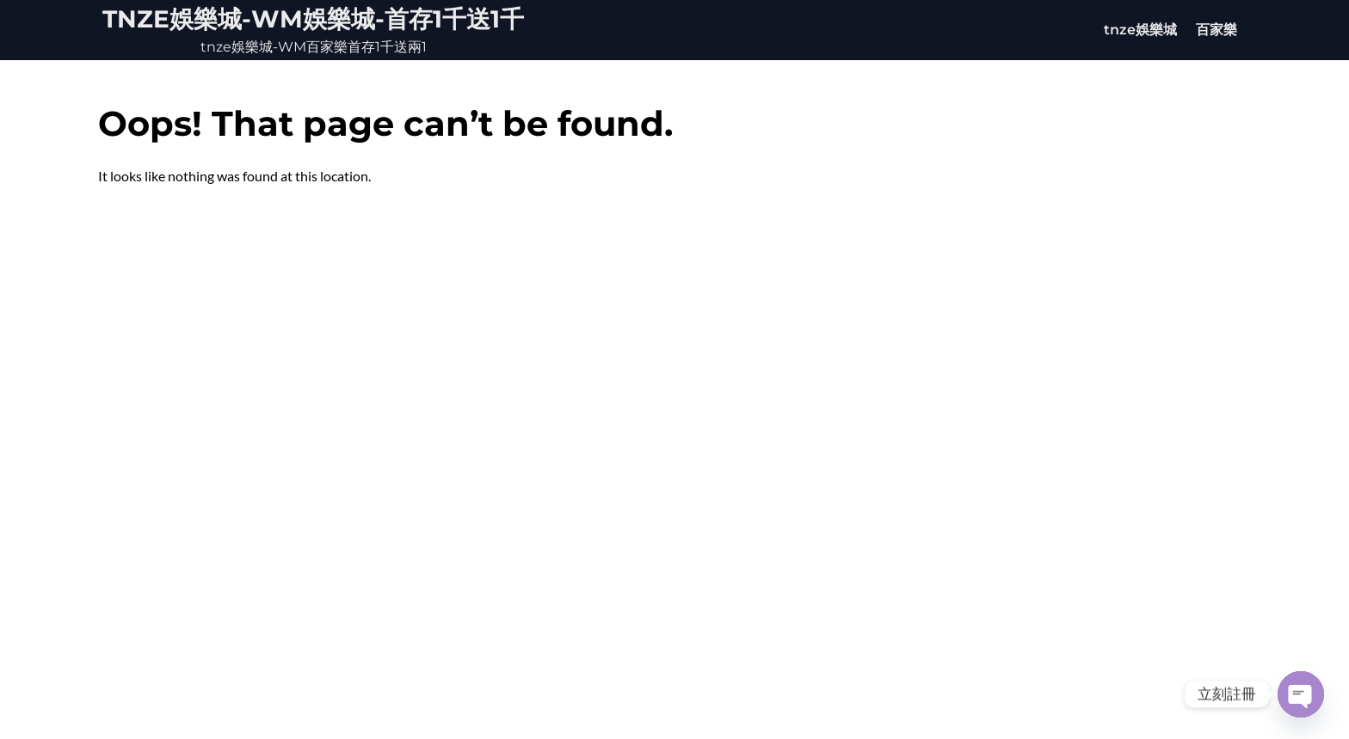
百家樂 (1216, 29)
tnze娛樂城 (1140, 29)
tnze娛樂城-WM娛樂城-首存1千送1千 (313, 19)
